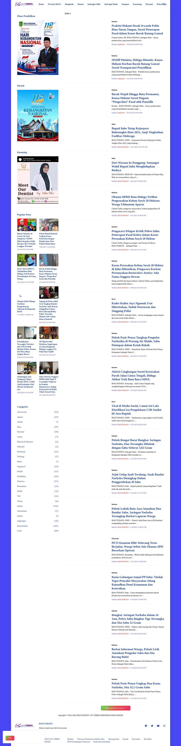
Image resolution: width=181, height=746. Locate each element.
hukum (37, 506)
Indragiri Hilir (94, 4)
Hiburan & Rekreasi (37, 442)
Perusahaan (37, 486)
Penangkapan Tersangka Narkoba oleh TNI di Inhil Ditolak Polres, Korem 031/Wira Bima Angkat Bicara (26, 348)
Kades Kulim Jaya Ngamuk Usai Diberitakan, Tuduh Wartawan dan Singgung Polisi (134, 307)
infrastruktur (37, 511)
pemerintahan (37, 526)
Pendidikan (37, 476)
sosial (37, 531)
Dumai (81, 4)
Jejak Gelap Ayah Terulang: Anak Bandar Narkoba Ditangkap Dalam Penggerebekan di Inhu (138, 478)
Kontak (125, 739)
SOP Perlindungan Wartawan (78, 742)
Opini (37, 461)
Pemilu (37, 471)
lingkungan (37, 521)
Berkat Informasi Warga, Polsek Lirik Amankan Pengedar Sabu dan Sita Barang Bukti (135, 653)
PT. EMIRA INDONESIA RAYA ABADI (107, 715)
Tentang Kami (113, 739)
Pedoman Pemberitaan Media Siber (91, 739)
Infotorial (37, 446)
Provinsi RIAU (54, 4)
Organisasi (37, 466)
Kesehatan (37, 451)
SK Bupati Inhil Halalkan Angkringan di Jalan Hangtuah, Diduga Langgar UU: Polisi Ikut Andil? (48, 347)
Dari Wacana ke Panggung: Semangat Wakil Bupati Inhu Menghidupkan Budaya (135, 166)
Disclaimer (136, 739)
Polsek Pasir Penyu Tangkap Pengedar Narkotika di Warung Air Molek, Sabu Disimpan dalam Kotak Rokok (136, 341)
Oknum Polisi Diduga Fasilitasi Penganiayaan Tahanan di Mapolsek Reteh (26, 306)
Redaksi (70, 739)
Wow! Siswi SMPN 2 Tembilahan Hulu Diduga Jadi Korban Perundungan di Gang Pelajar (26, 274)
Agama (37, 417)
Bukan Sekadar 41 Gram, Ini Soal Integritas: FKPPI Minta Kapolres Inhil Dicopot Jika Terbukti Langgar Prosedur (26, 240)
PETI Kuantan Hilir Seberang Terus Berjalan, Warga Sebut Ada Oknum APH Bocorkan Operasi (137, 546)
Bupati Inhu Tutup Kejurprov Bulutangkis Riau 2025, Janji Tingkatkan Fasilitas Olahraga (137, 132)
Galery (37, 437)
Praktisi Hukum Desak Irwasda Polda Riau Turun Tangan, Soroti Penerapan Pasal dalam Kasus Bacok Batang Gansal (137, 29)
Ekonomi (37, 431)
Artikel (37, 422)
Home (41, 4)
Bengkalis (69, 4)
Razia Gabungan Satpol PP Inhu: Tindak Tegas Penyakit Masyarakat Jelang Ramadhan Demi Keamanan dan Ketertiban (137, 582)
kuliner (37, 516)
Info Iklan (148, 739)
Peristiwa (37, 481)
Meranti (149, 4)
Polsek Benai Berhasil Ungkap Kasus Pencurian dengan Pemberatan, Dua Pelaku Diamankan (48, 239)
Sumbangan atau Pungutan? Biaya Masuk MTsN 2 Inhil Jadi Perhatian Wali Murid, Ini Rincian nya (26, 383)
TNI (37, 496)
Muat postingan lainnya (114, 708)
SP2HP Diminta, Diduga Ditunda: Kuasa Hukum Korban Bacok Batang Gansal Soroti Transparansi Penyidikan (137, 63)
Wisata (37, 501)
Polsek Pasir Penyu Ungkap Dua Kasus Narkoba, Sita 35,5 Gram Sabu (136, 685)
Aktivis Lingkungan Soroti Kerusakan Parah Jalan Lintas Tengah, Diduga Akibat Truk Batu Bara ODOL (135, 375)
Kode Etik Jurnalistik (101, 742)
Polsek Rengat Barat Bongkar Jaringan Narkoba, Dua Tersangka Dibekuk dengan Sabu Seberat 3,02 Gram (136, 443)
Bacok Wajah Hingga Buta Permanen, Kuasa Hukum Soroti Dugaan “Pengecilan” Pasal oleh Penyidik (135, 97)
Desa (37, 427)
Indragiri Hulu (111, 4)
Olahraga (37, 456)
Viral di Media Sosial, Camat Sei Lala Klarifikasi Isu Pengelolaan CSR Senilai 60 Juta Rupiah (136, 409)
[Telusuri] (164, 4)
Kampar (125, 4)
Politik (37, 491)
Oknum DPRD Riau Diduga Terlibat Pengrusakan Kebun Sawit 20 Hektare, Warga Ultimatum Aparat (136, 200)
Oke (10, 738)
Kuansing (137, 4)
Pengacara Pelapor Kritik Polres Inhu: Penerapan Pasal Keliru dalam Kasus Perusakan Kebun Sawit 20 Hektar (136, 234)
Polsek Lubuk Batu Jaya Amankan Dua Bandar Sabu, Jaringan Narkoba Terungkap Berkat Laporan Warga (136, 512)
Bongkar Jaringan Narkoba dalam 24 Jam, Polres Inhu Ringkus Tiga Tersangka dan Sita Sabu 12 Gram (138, 618)
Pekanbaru (162, 4)
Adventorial (37, 412)
